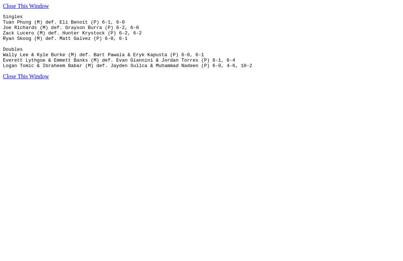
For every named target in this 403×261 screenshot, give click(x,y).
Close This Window (26, 6)
